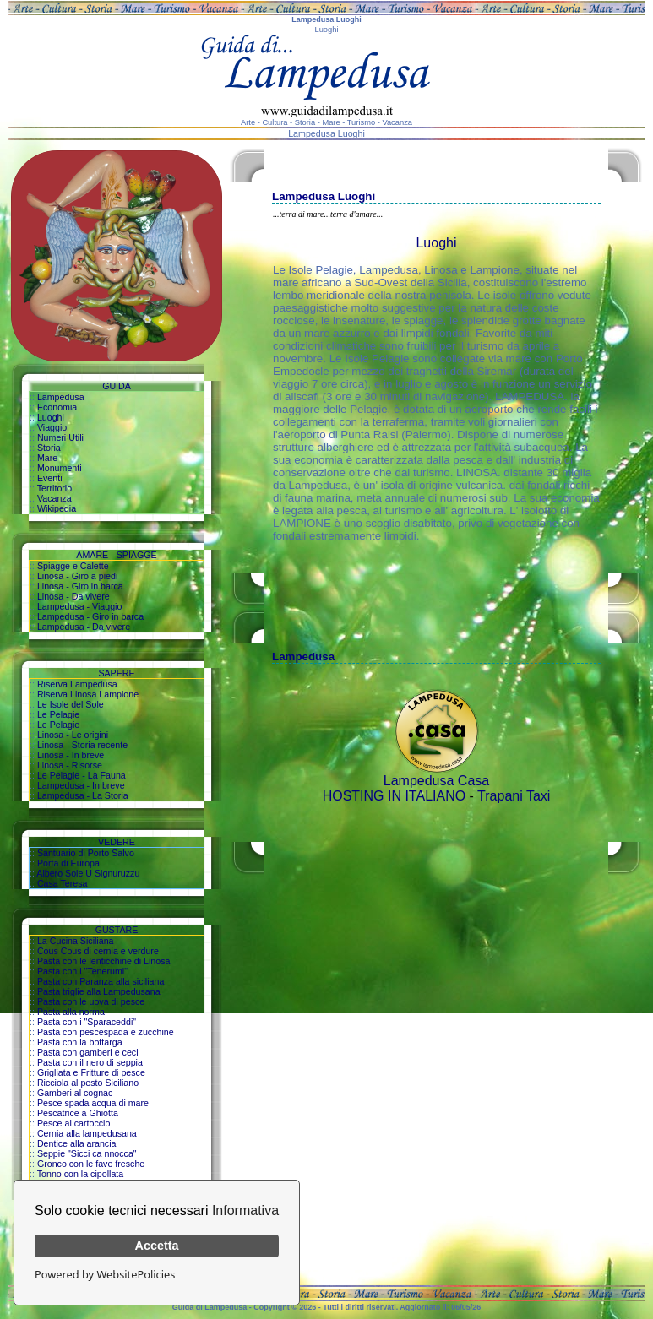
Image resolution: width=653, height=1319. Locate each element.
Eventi (50, 478)
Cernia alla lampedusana (87, 1133)
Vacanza (54, 498)
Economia (57, 407)
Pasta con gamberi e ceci (88, 1052)
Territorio (54, 488)
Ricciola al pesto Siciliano (88, 1082)
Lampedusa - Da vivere (83, 627)
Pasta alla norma (71, 1012)
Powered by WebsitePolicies (105, 1274)
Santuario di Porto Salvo (85, 853)
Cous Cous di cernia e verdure (98, 951)
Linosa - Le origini (72, 735)
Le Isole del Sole (70, 704)
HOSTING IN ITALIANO (394, 796)
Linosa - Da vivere (73, 596)
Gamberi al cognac (74, 1093)
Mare (47, 458)
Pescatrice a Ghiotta (77, 1113)
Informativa (245, 1210)
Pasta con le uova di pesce (90, 1001)
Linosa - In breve (70, 755)
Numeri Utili (60, 437)
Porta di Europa (68, 863)
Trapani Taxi (513, 796)
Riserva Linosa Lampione (88, 694)
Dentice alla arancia (77, 1143)
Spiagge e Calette (73, 566)
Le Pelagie (58, 714)
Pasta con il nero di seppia (90, 1062)
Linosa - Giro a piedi (77, 576)
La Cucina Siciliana (75, 941)
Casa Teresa (62, 883)
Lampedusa (60, 397)
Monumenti (59, 468)
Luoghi (50, 417)
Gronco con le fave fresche (90, 1164)
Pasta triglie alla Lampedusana (99, 991)
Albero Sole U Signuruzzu (87, 873)
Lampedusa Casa (436, 780)
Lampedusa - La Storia (82, 795)
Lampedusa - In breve (81, 785)
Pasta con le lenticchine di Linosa (104, 961)
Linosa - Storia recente (82, 745)
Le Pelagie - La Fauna (81, 775)
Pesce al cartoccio (73, 1123)
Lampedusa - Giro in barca (90, 616)
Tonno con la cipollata (80, 1174)
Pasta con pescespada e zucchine (105, 1032)
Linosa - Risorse (69, 765)
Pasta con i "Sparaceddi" (86, 1022)
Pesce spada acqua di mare (93, 1103)
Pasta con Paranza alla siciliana (100, 981)
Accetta (157, 1245)
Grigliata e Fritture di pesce (91, 1072)
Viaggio (52, 427)
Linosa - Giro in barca (80, 586)
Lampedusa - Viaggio (79, 606)
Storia (49, 447)
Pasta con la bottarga (79, 1042)
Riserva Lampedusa (77, 684)
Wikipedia (56, 508)
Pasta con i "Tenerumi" (82, 971)
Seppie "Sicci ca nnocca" (87, 1153)
